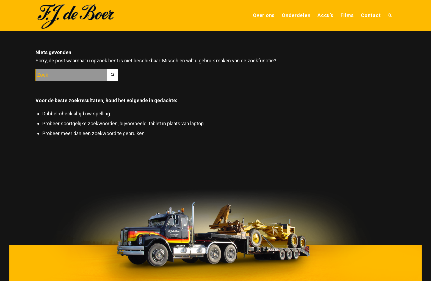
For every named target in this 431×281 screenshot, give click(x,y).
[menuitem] (263, 15)
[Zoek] (390, 15)
